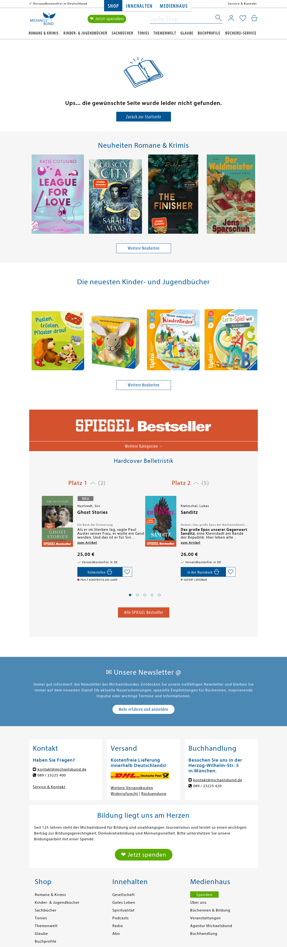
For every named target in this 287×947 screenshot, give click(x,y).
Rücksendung (153, 794)
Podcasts (120, 918)
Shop (113, 6)
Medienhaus (174, 6)
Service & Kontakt (242, 3)
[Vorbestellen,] (99, 572)
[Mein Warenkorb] (254, 18)
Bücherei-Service (240, 33)
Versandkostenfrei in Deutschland (60, 3)
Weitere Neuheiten (144, 248)
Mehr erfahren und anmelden (143, 709)
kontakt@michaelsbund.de (62, 769)
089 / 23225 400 (51, 775)
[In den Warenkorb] (203, 572)
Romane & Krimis (44, 33)
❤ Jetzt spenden (107, 19)
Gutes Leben (123, 902)
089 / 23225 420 (207, 786)
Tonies (143, 33)
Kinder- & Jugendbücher (85, 33)
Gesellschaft (123, 895)
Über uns (198, 902)
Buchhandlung (203, 933)
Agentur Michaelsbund (211, 926)
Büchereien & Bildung (210, 910)
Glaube (186, 33)
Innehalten (139, 6)
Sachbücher (122, 33)
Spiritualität (123, 910)
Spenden (204, 895)
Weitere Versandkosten (132, 788)
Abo (116, 933)
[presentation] (32, 195)
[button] (130, 595)
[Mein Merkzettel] (242, 18)
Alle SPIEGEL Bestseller (143, 612)
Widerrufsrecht (124, 794)
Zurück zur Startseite (143, 117)
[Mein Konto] (231, 18)
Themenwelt (164, 33)
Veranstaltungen (205, 918)
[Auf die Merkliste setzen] (127, 572)
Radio (117, 926)
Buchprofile (209, 33)
